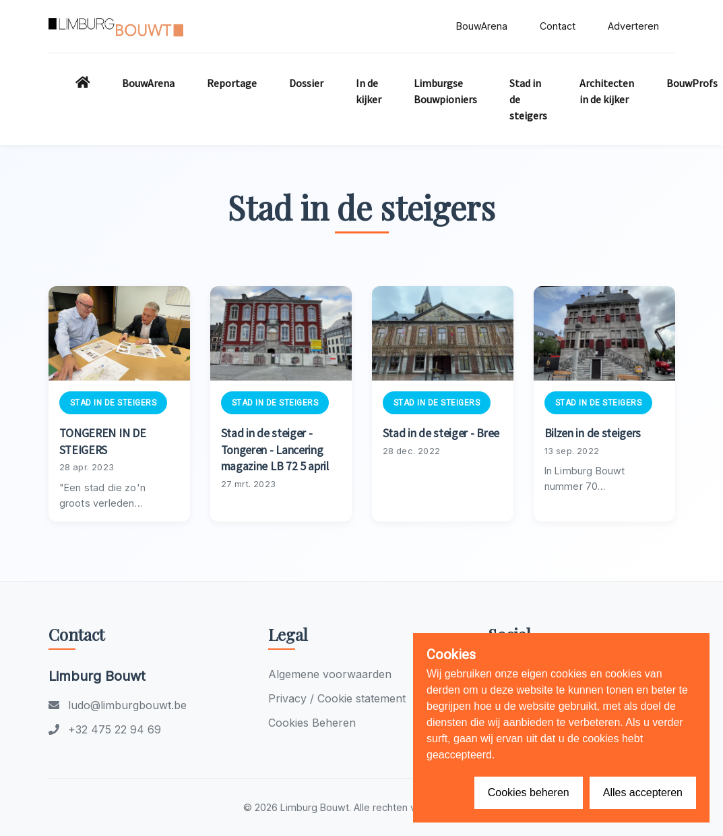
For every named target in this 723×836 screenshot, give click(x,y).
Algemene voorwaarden (329, 674)
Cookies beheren (528, 792)
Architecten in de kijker (606, 91)
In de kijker (368, 91)
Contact (557, 26)
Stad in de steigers (528, 99)
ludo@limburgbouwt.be (118, 705)
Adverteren (633, 26)
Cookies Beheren (312, 722)
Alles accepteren (643, 792)
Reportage (232, 83)
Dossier (306, 83)
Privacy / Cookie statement (337, 698)
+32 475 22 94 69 (105, 729)
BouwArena (481, 26)
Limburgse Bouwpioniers (445, 91)
